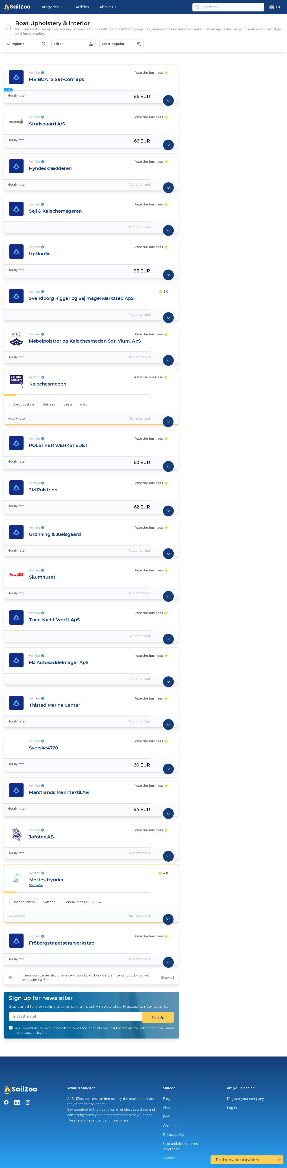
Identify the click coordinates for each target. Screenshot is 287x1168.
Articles (82, 7)
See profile (36, 885)
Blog (166, 1099)
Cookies (169, 1158)
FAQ (166, 1117)
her (45, 1033)
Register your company (245, 1099)
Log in (232, 1108)
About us (108, 7)
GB (276, 7)
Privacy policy (173, 1135)
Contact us (171, 1126)
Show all (167, 978)
